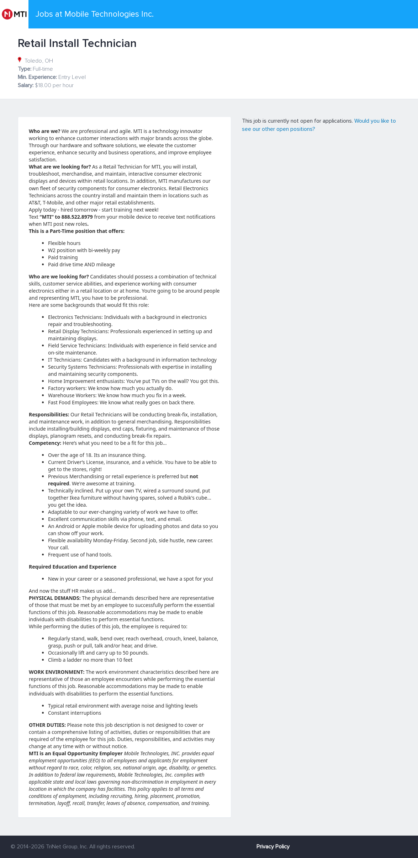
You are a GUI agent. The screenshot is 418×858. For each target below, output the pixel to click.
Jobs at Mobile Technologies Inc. (95, 14)
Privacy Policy (273, 846)
